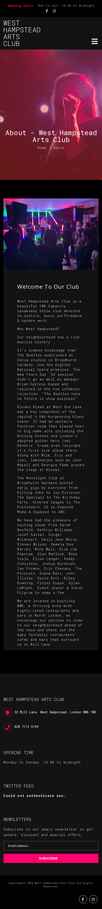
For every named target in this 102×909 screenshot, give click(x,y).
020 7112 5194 (26, 726)
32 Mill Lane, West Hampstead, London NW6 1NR (55, 712)
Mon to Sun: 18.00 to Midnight (66, 5)
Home (42, 147)
